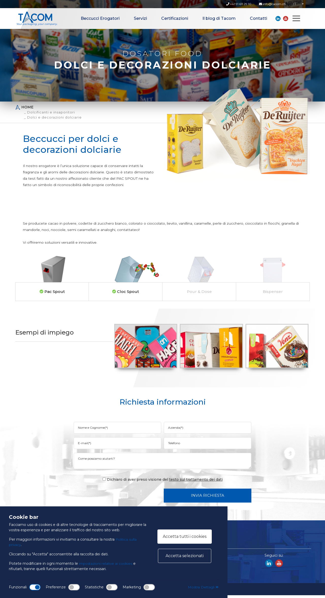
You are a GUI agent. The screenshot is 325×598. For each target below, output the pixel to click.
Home (24, 107)
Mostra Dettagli (203, 587)
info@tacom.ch (272, 4)
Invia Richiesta (207, 498)
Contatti (258, 18)
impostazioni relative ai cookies (106, 563)
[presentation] (121, 498)
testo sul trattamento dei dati (196, 482)
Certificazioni (174, 18)
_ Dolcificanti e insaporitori (49, 112)
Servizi (140, 18)
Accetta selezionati (185, 555)
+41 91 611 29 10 (238, 4)
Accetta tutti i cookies (184, 536)
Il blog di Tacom (219, 18)
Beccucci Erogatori (100, 18)
